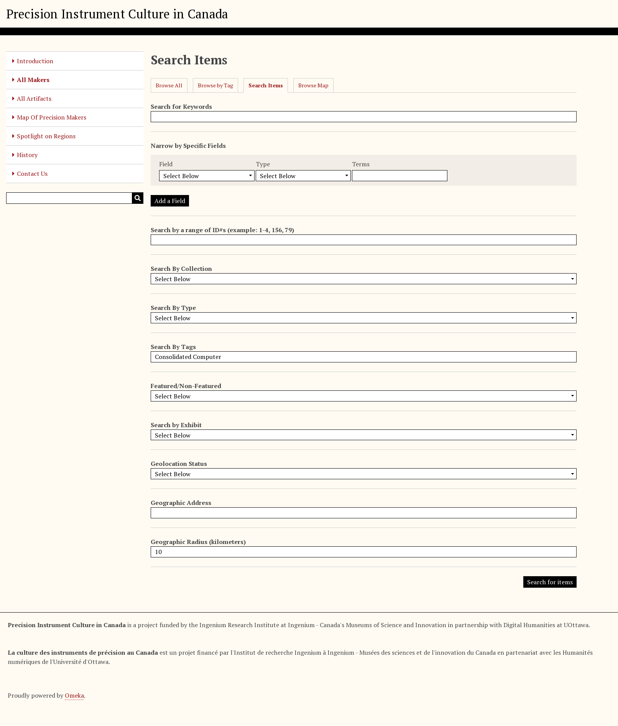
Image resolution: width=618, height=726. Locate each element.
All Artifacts (34, 98)
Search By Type (173, 307)
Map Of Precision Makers (51, 117)
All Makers (33, 79)
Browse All (169, 85)
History (27, 155)
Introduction (35, 61)
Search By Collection (181, 268)
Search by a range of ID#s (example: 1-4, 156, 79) (222, 230)
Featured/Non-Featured (186, 386)
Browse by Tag (215, 85)
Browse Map (313, 85)
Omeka (74, 695)
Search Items (265, 85)
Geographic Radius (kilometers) (198, 542)
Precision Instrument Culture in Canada (117, 14)
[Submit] (137, 198)
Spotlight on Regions (46, 136)
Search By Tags (173, 347)
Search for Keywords (181, 106)
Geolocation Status (179, 463)
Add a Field (169, 201)
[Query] (74, 198)
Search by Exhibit (176, 425)
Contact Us (32, 173)
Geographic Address (181, 502)
